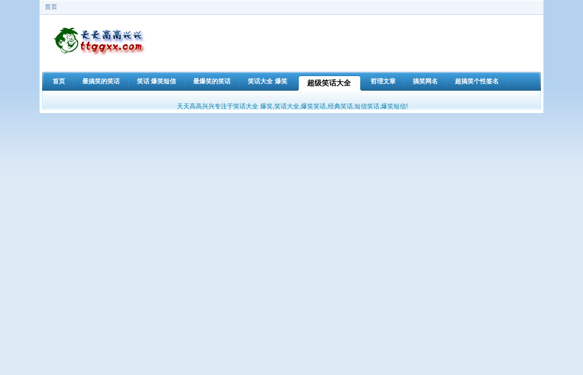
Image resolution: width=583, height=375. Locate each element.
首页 (51, 6)
